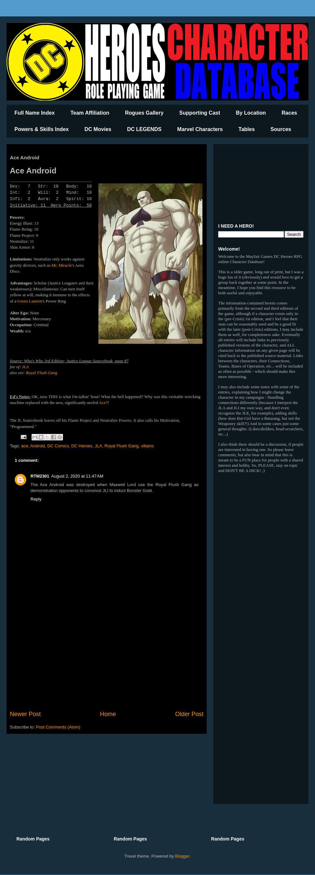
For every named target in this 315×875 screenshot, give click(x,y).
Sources (280, 129)
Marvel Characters (200, 129)
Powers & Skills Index (41, 129)
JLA (25, 366)
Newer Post (25, 714)
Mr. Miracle (62, 265)
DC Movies (97, 129)
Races (289, 113)
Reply (36, 499)
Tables (247, 129)
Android (37, 445)
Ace (102, 402)
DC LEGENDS (144, 129)
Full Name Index (34, 113)
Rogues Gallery (144, 113)
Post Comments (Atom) (58, 727)
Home (108, 714)
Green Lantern (29, 301)
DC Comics (58, 445)
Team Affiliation (90, 113)
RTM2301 (40, 476)
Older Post (189, 714)
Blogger (182, 856)
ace (24, 445)
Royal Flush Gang (41, 372)
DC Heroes (81, 445)
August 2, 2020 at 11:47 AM (77, 476)
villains (147, 445)
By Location (251, 113)
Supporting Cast (199, 113)
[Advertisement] (106, 656)
